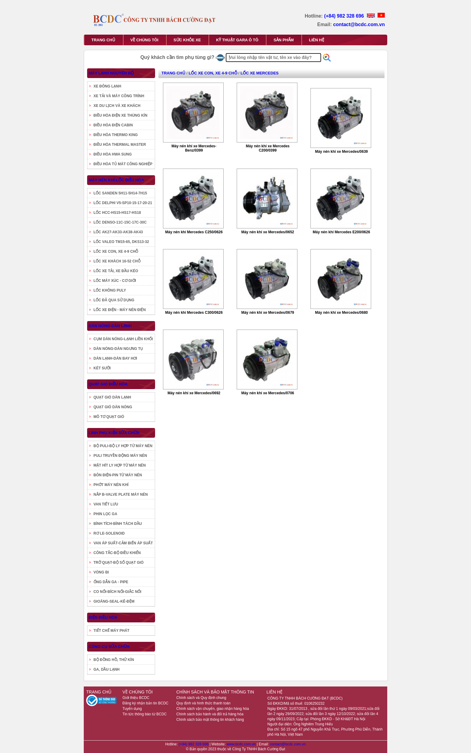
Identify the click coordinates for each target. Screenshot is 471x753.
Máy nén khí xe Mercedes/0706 (267, 393)
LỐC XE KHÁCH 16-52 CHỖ (117, 261)
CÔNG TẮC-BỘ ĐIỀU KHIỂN (117, 553)
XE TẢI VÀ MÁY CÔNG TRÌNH (118, 96)
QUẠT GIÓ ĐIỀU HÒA (108, 384)
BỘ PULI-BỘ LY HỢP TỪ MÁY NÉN (122, 446)
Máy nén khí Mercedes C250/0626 (193, 232)
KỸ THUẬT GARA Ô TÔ (237, 40)
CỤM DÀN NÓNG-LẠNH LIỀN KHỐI (123, 339)
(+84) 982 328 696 (344, 16)
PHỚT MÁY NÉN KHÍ (110, 485)
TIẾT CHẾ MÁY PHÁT (111, 630)
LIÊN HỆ (316, 40)
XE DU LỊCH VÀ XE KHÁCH (117, 106)
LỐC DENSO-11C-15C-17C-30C (120, 222)
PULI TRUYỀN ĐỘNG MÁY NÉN (120, 456)
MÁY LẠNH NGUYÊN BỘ (111, 73)
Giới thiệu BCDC (136, 698)
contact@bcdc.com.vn (359, 24)
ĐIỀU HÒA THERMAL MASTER (119, 144)
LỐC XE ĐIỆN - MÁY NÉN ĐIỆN (119, 310)
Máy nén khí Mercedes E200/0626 (341, 232)
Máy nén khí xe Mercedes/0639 (341, 151)
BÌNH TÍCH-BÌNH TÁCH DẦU (117, 524)
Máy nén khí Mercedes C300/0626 (193, 312)
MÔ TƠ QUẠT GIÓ (108, 417)
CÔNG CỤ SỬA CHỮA (109, 646)
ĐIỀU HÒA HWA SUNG (112, 154)
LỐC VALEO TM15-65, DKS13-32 (121, 242)
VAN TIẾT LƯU (105, 504)
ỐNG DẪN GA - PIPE (110, 582)
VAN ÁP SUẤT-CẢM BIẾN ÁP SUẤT (123, 543)
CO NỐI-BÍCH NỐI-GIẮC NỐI (117, 592)
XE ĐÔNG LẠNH (107, 86)
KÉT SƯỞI (102, 368)
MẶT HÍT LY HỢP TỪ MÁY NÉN (119, 465)
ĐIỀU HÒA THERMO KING (115, 135)
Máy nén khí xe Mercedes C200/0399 (268, 148)
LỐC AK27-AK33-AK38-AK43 (118, 232)
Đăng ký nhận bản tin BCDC (145, 703)
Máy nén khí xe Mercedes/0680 (341, 312)
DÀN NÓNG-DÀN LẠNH (110, 325)
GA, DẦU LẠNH (106, 669)
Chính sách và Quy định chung (201, 698)
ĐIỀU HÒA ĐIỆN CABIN (113, 125)
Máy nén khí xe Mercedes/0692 (194, 393)
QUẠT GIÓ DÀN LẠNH (112, 397)
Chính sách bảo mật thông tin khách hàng (210, 719)
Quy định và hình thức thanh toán (203, 703)
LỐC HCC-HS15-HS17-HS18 (117, 212)
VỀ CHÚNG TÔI (144, 40)
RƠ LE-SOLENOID (109, 533)
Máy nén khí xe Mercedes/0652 (267, 232)
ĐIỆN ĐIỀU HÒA (103, 617)
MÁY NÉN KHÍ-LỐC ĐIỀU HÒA (116, 180)
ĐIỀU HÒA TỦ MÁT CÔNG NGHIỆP (122, 164)
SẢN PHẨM (283, 40)
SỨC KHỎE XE (187, 40)
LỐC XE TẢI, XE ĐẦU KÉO (115, 271)
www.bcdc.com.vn (242, 744)
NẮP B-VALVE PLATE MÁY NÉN (120, 494)
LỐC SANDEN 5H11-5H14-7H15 (120, 193)
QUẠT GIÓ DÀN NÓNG (112, 407)
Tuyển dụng (132, 709)
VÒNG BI (101, 572)
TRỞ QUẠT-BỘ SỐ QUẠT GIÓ (118, 562)
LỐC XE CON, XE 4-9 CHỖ (115, 251)
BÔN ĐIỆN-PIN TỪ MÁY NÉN (117, 475)
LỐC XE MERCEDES (259, 73)
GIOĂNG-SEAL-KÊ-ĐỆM (113, 601)
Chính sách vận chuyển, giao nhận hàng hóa (212, 709)
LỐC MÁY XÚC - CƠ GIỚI (114, 281)
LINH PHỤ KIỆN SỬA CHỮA (114, 432)
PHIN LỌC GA (105, 514)
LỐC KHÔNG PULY (109, 290)
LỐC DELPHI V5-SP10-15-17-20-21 (122, 203)
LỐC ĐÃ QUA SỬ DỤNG (113, 300)
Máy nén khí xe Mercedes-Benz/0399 (193, 148)
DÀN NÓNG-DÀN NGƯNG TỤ (118, 349)
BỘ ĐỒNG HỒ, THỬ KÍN (113, 660)
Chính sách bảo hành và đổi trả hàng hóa (209, 714)
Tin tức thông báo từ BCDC (145, 714)
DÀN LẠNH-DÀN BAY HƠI (115, 358)
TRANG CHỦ (103, 40)
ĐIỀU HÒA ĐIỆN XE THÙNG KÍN (120, 115)
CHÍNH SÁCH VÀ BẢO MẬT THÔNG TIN (215, 692)
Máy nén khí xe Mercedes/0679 (267, 312)
